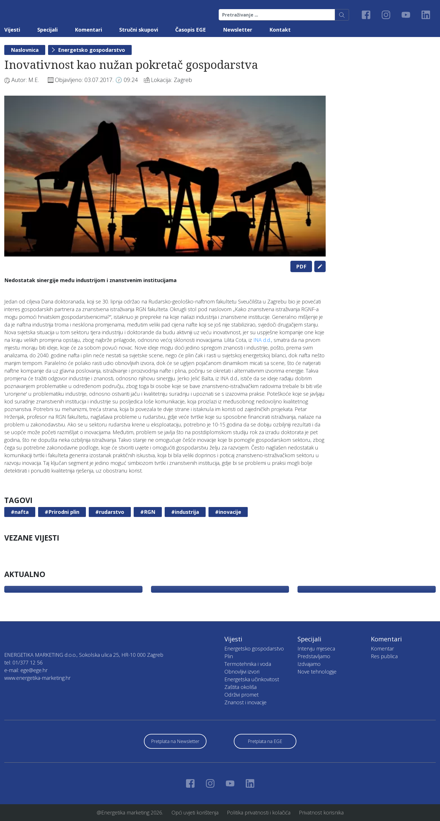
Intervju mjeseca (316, 648)
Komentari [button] (88, 29)
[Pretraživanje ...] (277, 14)
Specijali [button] (47, 29)
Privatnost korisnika (321, 812)
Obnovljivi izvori (241, 671)
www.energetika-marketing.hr (37, 677)
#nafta (20, 511)
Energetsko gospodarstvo (91, 49)
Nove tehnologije (317, 671)
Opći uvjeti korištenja (195, 812)
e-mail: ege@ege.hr (25, 670)
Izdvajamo (309, 663)
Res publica (384, 656)
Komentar (382, 648)
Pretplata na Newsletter (175, 741)
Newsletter (237, 29)
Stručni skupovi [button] (138, 29)
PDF (301, 266)
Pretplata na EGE (265, 741)
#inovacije (228, 511)
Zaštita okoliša (240, 687)
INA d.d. (262, 339)
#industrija (185, 511)
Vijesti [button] (12, 29)
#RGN (147, 511)
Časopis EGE (190, 29)
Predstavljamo (314, 656)
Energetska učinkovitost (251, 679)
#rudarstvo (109, 511)
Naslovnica (25, 49)
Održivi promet (241, 694)
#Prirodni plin (62, 511)
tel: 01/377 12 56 (23, 662)
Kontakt (280, 29)
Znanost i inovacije (245, 702)
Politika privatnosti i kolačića (258, 812)
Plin (228, 656)
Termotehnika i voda (247, 663)
